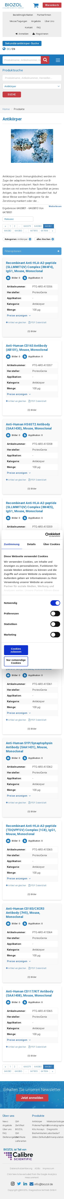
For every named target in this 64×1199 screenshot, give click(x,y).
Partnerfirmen (44, 15)
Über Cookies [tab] (51, 544)
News (5, 1121)
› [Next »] (52, 231)
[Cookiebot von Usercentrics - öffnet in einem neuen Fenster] (45, 535)
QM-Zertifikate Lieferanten (20, 1137)
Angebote (36, 21)
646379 (27, 226)
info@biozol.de (41, 1184)
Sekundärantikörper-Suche (22, 43)
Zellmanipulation (55, 1137)
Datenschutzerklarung (21, 1168)
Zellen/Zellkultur (40, 1137)
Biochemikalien (39, 1133)
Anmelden (22, 34)
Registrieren (40, 34)
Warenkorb (52, 5)
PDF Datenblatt (37, 322)
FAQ (39, 27)
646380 (37, 226)
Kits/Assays (38, 1129)
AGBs (37, 1168)
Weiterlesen (55, 206)
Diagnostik (52, 1129)
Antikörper (37, 1121)
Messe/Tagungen (18, 21)
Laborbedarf (53, 1133)
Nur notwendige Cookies (16, 661)
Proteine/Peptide (40, 1125)
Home (6, 109)
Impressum (48, 1168)
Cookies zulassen (16, 650)
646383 (18, 231)
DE (8, 49)
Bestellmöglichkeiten (23, 15)
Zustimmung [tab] (11, 544)
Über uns (49, 21)
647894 (44, 231)
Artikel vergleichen (16, 322)
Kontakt (28, 27)
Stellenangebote (10, 1137)
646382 (7, 231)
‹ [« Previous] (5, 226)
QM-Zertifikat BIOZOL (19, 1125)
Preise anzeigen (19, 315)
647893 (34, 231)
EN (13, 49)
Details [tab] (31, 544)
